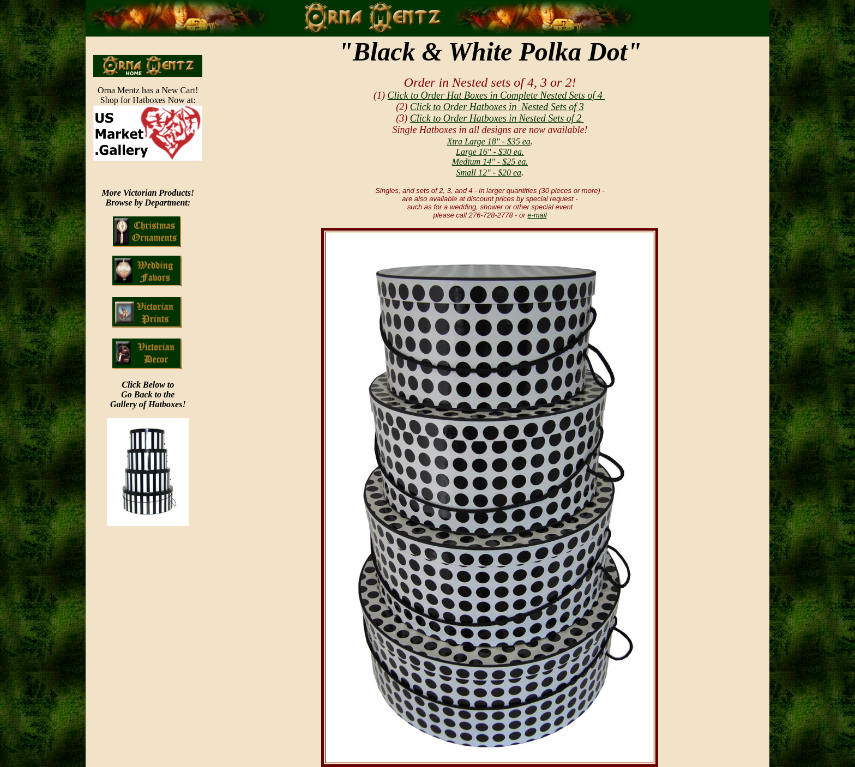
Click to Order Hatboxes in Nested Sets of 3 (497, 106)
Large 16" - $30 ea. (490, 151)
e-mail (536, 215)
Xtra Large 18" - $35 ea (489, 141)
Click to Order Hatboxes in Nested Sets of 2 (497, 118)
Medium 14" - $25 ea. (490, 161)
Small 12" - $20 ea (488, 172)
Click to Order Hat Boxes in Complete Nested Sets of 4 (496, 95)
